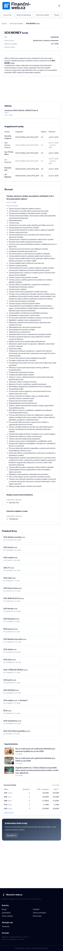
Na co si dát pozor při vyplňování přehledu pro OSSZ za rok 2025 (35, 759)
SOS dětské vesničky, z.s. (14, 537)
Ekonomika (37, 916)
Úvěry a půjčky (7, 916)
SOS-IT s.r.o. (8, 567)
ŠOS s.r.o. (7, 710)
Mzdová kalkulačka (24, 15)
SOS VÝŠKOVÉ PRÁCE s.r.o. (15, 670)
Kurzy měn (7, 15)
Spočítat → (11, 835)
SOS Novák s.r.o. (10, 608)
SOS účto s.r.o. (9, 659)
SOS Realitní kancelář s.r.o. (15, 639)
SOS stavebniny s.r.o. (12, 721)
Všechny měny (9, 813)
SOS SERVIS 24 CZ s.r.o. (13, 598)
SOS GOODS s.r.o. (11, 690)
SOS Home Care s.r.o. (12, 588)
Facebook (5, 926)
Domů (4, 23)
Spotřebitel (6, 913)
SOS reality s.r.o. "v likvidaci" (15, 700)
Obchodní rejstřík (42, 15)
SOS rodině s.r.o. (10, 557)
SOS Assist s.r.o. (10, 547)
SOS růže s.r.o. (9, 578)
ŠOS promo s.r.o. (10, 629)
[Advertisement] (31, 89)
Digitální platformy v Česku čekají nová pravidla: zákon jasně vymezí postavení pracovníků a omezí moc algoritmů (36, 770)
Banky (4, 909)
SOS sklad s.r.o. (10, 649)
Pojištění (36, 909)
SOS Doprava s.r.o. (11, 619)
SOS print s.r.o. (9, 680)
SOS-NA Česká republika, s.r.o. (16, 731)
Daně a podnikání (39, 913)
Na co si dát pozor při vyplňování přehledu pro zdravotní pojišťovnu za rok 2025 (35, 749)
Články (56, 15)
